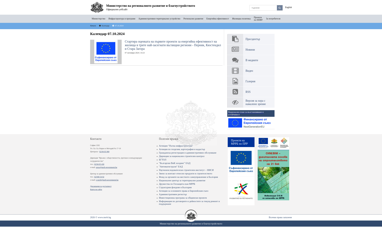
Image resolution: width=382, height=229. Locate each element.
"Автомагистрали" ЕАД (171, 166)
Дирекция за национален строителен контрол (181, 156)
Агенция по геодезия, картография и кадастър (182, 149)
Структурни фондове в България (175, 187)
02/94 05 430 (99, 164)
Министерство (98, 18)
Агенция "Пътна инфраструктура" (176, 146)
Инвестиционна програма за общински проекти (183, 198)
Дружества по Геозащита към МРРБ (177, 184)
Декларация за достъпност (100, 186)
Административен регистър (173, 194)
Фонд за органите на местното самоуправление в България (188, 177)
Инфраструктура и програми (121, 18)
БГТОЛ (162, 159)
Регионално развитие (193, 18)
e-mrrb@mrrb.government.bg (107, 180)
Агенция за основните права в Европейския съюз (183, 191)
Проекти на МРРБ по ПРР (239, 142)
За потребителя (273, 18)
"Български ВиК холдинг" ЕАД (174, 163)
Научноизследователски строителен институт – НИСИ (186, 170)
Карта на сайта (96, 189)
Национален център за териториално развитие (182, 180)
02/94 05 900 (104, 152)
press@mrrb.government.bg (106, 167)
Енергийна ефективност (217, 18)
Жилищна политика (241, 18)
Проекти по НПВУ (258, 18)
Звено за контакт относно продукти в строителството (185, 173)
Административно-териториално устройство (159, 18)
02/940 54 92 (99, 177)
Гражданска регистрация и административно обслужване (187, 152)
